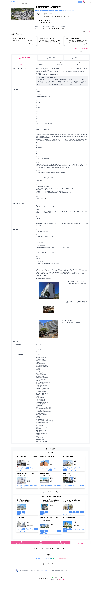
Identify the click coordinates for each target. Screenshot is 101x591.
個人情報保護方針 (49, 548)
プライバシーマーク (43, 570)
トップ (11, 4)
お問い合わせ (64, 548)
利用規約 (42, 548)
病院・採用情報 (24, 58)
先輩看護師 (50, 58)
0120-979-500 (58, 578)
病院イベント (77, 58)
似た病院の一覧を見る (50, 537)
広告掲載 (57, 548)
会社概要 (36, 548)
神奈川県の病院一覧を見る (50, 491)
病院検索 (16, 4)
